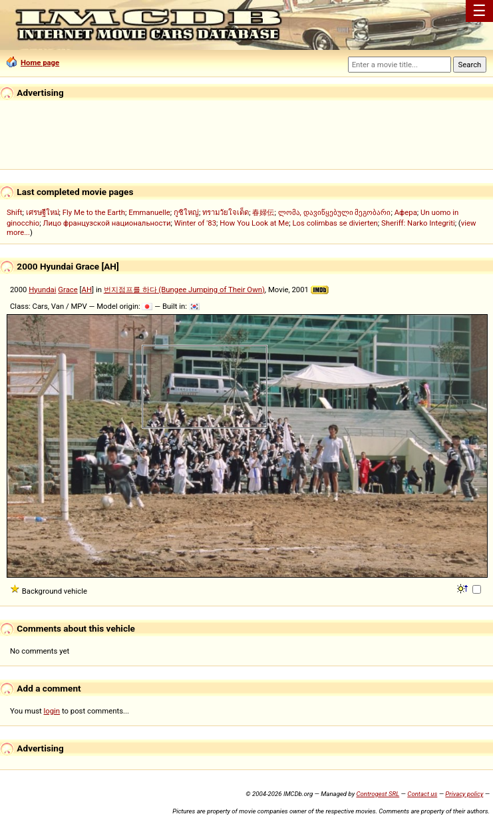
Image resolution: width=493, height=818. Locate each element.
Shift (14, 212)
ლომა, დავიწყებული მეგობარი (334, 212)
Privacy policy (464, 793)
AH (87, 289)
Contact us (422, 793)
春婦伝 (263, 212)
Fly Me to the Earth (94, 212)
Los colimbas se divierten (334, 223)
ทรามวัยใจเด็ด (225, 212)
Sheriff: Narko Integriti (418, 223)
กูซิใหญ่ (186, 212)
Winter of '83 (195, 223)
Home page (33, 62)
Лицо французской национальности (106, 223)
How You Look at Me (254, 223)
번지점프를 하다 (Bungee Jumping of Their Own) (184, 289)
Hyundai (42, 289)
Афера (406, 212)
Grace (67, 289)
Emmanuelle (149, 212)
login (52, 711)
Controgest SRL (377, 793)
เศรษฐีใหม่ (42, 212)
